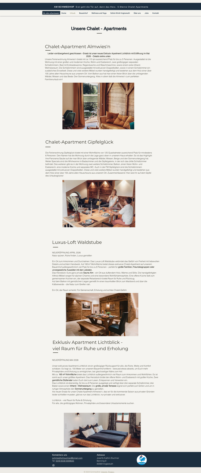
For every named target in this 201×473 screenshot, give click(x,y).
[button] (98, 106)
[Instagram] (53, 465)
